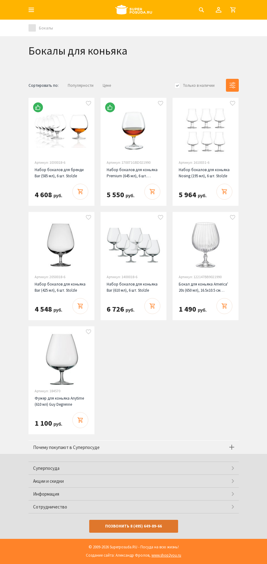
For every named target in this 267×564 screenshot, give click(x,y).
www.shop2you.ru (166, 555)
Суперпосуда (46, 468)
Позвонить (133, 526)
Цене (107, 85)
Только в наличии (199, 85)
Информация (46, 494)
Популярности (80, 85)
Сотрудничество (50, 507)
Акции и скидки (48, 481)
